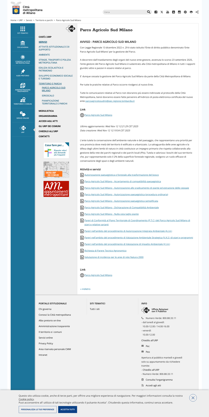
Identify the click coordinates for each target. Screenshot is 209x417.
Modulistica (46, 111)
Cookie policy (26, 399)
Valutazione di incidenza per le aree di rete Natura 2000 (114, 257)
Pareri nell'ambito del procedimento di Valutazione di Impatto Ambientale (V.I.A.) (127, 244)
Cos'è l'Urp (45, 37)
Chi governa (45, 309)
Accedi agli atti (48, 121)
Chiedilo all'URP (48, 131)
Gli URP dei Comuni (50, 126)
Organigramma (48, 116)
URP (21, 20)
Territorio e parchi (44, 20)
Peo (148, 351)
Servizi (29, 20)
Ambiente (44, 54)
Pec (148, 346)
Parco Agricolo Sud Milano (68, 20)
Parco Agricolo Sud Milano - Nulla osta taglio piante (112, 214)
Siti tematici (22, 30)
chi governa (22, 45)
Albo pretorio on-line (50, 320)
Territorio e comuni (22, 101)
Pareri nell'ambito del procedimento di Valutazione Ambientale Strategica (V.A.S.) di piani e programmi (139, 237)
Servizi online (22, 115)
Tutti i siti (95, 309)
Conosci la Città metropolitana (22, 59)
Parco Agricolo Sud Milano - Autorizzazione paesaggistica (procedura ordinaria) (126, 194)
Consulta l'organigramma (159, 379)
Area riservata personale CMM (55, 349)
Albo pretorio (22, 73)
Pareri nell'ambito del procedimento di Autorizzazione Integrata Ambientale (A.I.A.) (128, 231)
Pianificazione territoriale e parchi (54, 102)
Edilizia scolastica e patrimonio (51, 69)
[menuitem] (23, 30)
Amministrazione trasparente (22, 88)
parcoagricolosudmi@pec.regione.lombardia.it (109, 101)
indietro (86, 289)
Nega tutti (193, 398)
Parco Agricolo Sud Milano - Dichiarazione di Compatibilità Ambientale (122, 207)
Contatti (44, 136)
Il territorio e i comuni (50, 332)
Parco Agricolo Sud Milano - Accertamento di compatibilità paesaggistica (123, 181)
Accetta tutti (68, 409)
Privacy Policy (46, 343)
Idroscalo (48, 95)
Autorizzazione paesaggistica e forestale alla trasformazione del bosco (122, 175)
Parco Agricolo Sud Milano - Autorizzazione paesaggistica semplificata (121, 201)
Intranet (43, 355)
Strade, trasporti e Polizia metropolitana (55, 61)
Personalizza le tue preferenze (37, 409)
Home (14, 20)
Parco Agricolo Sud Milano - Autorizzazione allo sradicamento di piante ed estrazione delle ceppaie (137, 188)
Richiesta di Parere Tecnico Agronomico (106, 250)
